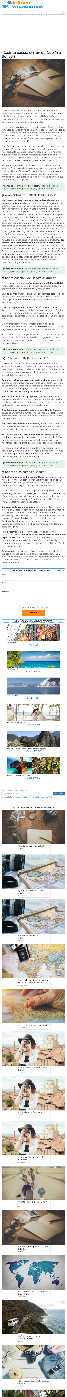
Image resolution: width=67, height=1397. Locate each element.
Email (4, 574)
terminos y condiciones (22, 797)
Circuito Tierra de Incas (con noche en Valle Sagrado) (26, 749)
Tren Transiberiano (14, 695)
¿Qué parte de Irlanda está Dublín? (33, 1025)
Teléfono (5, 583)
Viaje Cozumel (12, 669)
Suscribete (59, 794)
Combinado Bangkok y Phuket (18, 775)
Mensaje (5, 591)
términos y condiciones (38, 607)
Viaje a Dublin (12, 642)
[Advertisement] (33, 34)
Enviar (33, 612)
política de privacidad (43, 797)
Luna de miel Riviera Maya (16, 722)
